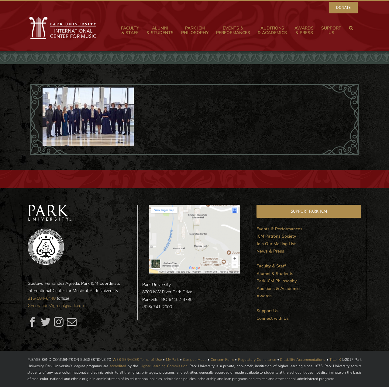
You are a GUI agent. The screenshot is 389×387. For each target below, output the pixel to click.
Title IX (335, 359)
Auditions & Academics (278, 288)
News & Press (270, 251)
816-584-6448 (42, 298)
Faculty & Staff (271, 266)
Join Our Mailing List (276, 244)
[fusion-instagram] (59, 322)
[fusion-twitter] (45, 322)
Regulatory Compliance (257, 359)
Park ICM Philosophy (276, 281)
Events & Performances (279, 229)
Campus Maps (194, 359)
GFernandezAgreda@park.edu (56, 306)
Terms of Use (151, 359)
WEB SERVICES (125, 359)
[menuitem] (343, 7)
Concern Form (222, 359)
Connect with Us (272, 318)
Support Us (267, 311)
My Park (172, 359)
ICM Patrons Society (276, 236)
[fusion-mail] (72, 322)
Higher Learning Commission (163, 366)
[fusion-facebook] (32, 322)
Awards (264, 296)
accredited (117, 366)
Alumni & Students (274, 274)
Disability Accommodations (302, 359)
